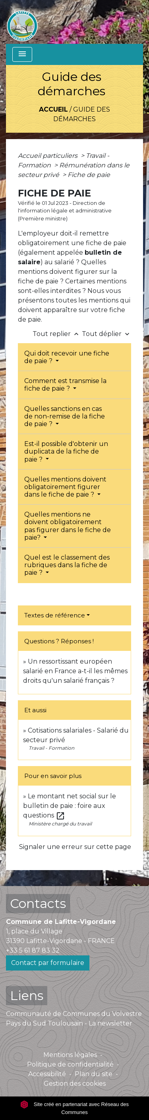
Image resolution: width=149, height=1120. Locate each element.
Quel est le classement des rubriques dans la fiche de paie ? (67, 565)
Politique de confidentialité (70, 1064)
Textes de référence (54, 615)
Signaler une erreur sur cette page (75, 847)
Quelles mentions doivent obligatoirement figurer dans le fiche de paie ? (65, 487)
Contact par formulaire (47, 963)
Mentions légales (70, 1055)
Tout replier (57, 334)
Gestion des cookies (75, 1083)
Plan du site (93, 1074)
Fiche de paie (89, 175)
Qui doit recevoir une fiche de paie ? (66, 357)
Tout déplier (106, 334)
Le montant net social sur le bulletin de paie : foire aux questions (69, 805)
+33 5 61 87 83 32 (33, 950)
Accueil (53, 109)
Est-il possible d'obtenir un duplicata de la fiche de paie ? (66, 451)
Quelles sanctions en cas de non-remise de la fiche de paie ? (64, 416)
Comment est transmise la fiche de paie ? (65, 384)
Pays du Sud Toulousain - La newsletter (69, 1023)
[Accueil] (22, 22)
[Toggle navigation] (22, 54)
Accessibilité (47, 1074)
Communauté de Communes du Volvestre (74, 1014)
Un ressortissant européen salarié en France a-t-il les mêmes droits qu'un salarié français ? (75, 671)
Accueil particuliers (48, 155)
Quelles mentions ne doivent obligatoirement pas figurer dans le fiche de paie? (67, 526)
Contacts (38, 903)
